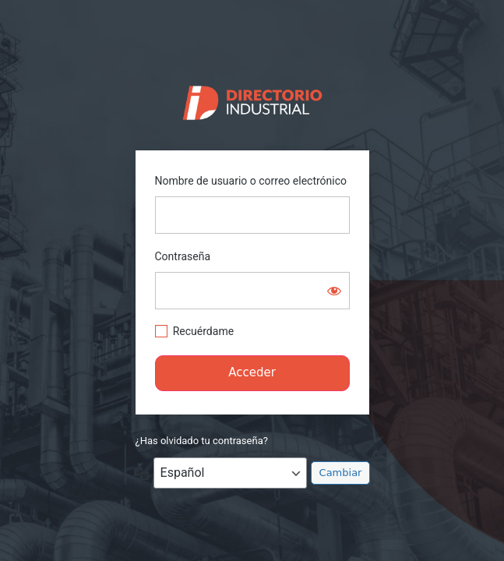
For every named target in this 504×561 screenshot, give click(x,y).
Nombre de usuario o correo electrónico (251, 181)
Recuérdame (203, 331)
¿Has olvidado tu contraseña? (202, 440)
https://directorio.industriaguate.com (252, 99)
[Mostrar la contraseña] (334, 290)
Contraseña (183, 256)
